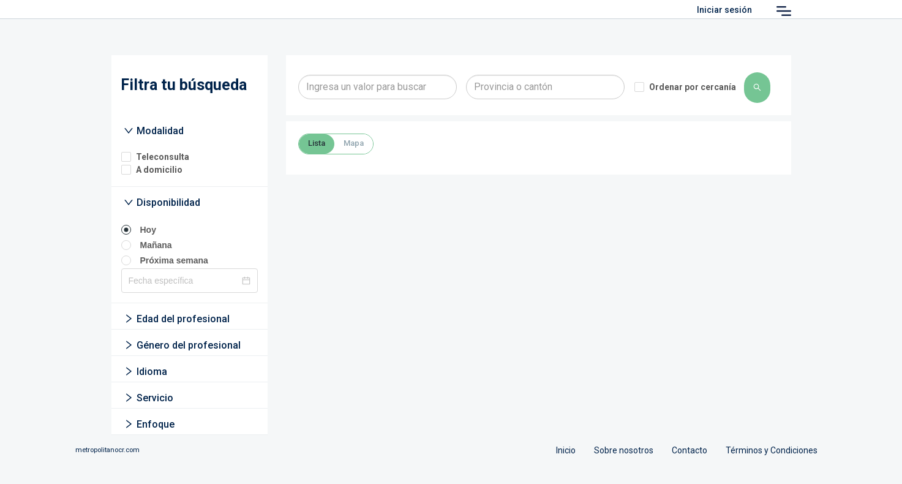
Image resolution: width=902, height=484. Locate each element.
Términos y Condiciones (771, 450)
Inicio (566, 450)
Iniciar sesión (724, 10)
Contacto (689, 450)
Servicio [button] (148, 398)
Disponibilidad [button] (162, 202)
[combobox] (377, 87)
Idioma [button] (145, 371)
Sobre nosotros (623, 450)
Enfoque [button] (149, 424)
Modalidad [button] (154, 131)
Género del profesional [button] (182, 345)
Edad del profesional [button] (177, 319)
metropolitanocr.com (107, 450)
